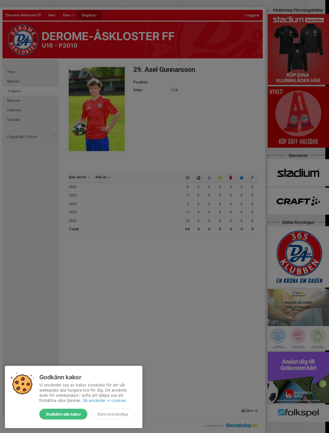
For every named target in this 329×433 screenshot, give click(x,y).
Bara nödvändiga (113, 414)
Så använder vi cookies (104, 400)
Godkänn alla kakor (63, 414)
